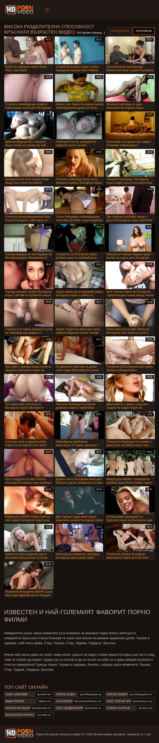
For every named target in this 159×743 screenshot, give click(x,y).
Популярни (144, 31)
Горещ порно (120, 31)
